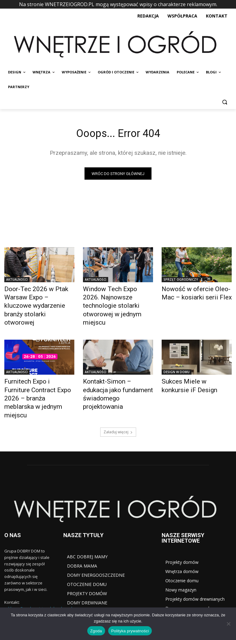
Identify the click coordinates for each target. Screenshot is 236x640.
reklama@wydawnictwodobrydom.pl (38, 574)
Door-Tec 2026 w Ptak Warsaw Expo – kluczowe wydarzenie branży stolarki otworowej (34, 300)
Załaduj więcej (118, 397)
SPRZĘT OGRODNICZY (180, 281)
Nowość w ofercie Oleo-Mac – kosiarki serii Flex (194, 293)
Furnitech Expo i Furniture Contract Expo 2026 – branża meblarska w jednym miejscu (38, 374)
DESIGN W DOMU (176, 359)
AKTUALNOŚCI (17, 281)
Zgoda (96, 631)
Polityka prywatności (130, 631)
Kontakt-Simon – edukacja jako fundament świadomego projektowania (117, 374)
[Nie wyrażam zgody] (228, 624)
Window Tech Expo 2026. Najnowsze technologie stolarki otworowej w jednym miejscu (116, 300)
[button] (224, 102)
